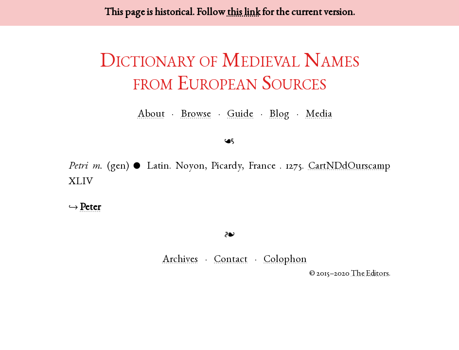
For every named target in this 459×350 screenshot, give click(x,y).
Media (319, 114)
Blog (279, 114)
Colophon (285, 260)
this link (243, 13)
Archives (180, 260)
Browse (196, 114)
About (151, 114)
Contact (230, 260)
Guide (240, 114)
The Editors (370, 274)
